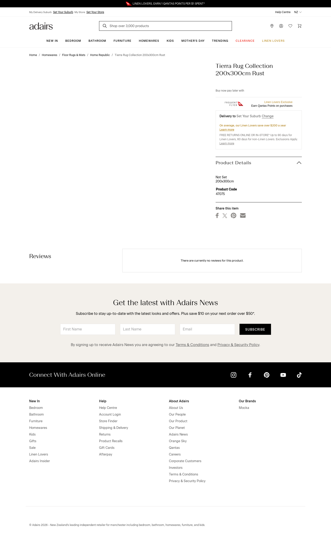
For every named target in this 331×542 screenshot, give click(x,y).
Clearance (245, 40)
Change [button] (268, 116)
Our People (177, 414)
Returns (105, 434)
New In (52, 40)
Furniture (122, 40)
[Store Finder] (272, 25)
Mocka (244, 408)
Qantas (174, 448)
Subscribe (255, 330)
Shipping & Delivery (113, 428)
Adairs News (178, 434)
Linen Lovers (273, 40)
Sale (32, 448)
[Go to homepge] (41, 25)
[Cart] (299, 25)
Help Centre (283, 12)
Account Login (110, 414)
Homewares (149, 40)
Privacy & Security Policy (238, 345)
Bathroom (97, 40)
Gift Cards (106, 448)
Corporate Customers (185, 461)
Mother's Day (193, 40)
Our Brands (247, 401)
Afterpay (105, 454)
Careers (175, 454)
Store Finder (108, 421)
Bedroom (73, 40)
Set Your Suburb (63, 12)
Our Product (178, 421)
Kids (170, 40)
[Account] (281, 25)
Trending (220, 40)
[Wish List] (290, 25)
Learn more (227, 129)
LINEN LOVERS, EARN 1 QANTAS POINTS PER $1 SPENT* (169, 3)
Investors (176, 468)
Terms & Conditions (192, 345)
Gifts (32, 441)
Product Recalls (111, 441)
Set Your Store (95, 12)
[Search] (105, 26)
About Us (176, 408)
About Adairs (179, 401)
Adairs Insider (39, 461)
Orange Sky (178, 441)
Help (102, 401)
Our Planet (177, 428)
